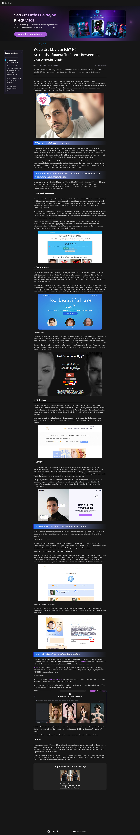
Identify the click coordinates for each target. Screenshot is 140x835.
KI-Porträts (82, 662)
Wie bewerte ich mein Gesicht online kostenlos (14, 80)
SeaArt (35, 668)
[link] (35, 44)
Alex (34, 65)
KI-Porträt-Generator (55, 679)
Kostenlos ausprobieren (30, 34)
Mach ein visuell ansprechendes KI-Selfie (13, 89)
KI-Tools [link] (46, 44)
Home (35, 44)
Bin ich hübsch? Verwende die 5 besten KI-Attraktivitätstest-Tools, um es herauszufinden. (14, 70)
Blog (40, 44)
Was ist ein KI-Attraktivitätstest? (12, 61)
